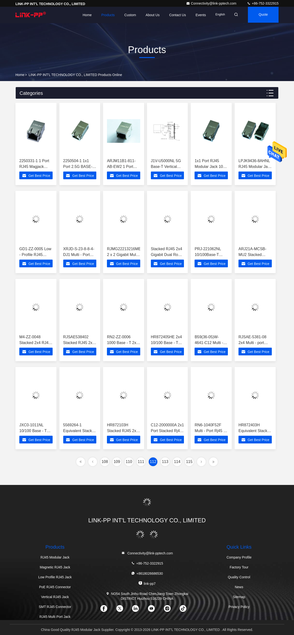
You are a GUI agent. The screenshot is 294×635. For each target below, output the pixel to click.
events (198, 15)
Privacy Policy (239, 607)
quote (262, 15)
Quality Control (239, 577)
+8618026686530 (147, 570)
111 (141, 462)
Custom (127, 15)
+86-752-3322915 (263, 3)
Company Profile (239, 557)
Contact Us (174, 15)
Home (84, 15)
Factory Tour (239, 567)
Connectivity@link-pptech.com (211, 3)
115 (189, 462)
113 (165, 462)
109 (117, 462)
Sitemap (239, 597)
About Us (150, 15)
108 (105, 462)
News (239, 587)
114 (177, 462)
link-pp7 (146, 580)
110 (129, 462)
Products (105, 15)
